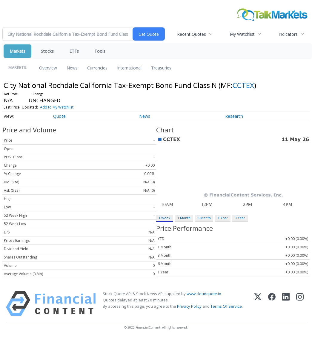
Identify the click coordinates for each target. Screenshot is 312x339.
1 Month (183, 218)
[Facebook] (272, 304)
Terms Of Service (226, 306)
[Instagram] (300, 304)
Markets (17, 51)
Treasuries (161, 68)
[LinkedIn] (286, 304)
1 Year (223, 218)
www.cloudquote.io (204, 293)
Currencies (97, 68)
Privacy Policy (189, 306)
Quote (59, 116)
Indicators (288, 34)
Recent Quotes (191, 34)
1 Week (164, 218)
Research (234, 116)
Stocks (47, 51)
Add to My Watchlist (56, 107)
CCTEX (243, 85)
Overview (48, 68)
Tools (99, 51)
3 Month (204, 218)
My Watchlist (242, 34)
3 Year (240, 218)
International (129, 68)
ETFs (74, 51)
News (72, 68)
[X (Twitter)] (258, 304)
